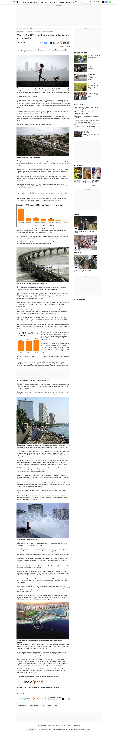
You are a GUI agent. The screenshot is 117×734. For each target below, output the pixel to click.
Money (63, 725)
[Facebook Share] (54, 42)
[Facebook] (107, 2)
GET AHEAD (64, 2)
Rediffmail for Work (42, 725)
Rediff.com (40, 729)
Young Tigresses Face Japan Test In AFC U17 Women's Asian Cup (87, 121)
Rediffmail (58, 725)
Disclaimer (54, 729)
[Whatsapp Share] (48, 42)
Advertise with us (47, 729)
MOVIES (43, 2)
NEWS (30, 2)
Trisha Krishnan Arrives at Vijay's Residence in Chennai (83, 271)
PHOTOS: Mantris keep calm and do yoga (93, 95)
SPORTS (56, 2)
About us (76, 729)
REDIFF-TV (72, 2)
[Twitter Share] (51, 42)
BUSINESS (36, 2)
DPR (43, 705)
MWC (56, 705)
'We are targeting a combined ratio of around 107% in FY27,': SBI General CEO (87, 125)
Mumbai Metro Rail (34, 705)
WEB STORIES (79, 166)
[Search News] (90, 2)
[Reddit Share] (57, 42)
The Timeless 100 (76, 725)
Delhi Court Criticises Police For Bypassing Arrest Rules (84, 112)
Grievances (88, 729)
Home (17, 31)
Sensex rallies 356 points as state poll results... (90, 135)
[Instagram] (105, 2)
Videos (68, 725)
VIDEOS (76, 214)
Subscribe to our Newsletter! (55, 697)
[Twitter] (103, 2)
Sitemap (66, 729)
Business (22, 31)
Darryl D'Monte (21, 42)
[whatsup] (110, 2)
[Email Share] (45, 42)
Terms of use (82, 729)
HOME (25, 2)
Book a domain (51, 725)
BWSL (49, 705)
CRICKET (49, 2)
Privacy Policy (60, 729)
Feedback (71, 729)
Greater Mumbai (22, 705)
